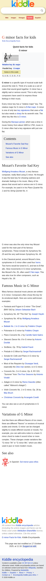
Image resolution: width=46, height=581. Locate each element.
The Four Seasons (25, 374)
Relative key (7, 65)
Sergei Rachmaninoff (32, 351)
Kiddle (4, 573)
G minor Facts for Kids (11, 537)
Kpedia (30, 18)
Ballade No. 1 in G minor (14, 326)
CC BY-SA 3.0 (27, 563)
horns (38, 262)
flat (41, 110)
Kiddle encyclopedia (24, 525)
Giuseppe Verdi (31, 364)
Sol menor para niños (29, 462)
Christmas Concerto (12, 397)
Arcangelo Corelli (31, 397)
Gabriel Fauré (27, 347)
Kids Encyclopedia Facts (11, 41)
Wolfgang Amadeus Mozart (13, 172)
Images (13, 18)
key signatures (23, 110)
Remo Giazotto (28, 382)
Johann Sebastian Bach (25, 310)
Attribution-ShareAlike (26, 531)
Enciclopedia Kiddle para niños (24, 575)
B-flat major (31, 107)
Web (6, 18)
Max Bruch (8, 393)
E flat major (34, 272)
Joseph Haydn (38, 314)
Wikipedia (32, 568)
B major (16, 65)
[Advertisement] (23, 27)
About (21, 573)
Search (42, 10)
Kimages (22, 18)
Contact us (6, 575)
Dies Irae (20, 367)
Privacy (29, 573)
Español (38, 18)
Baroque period (18, 122)
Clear (37, 11)
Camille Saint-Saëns (34, 335)
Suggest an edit (29, 546)
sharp (19, 114)
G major (16, 68)
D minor (22, 117)
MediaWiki (25, 570)
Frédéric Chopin (35, 326)
